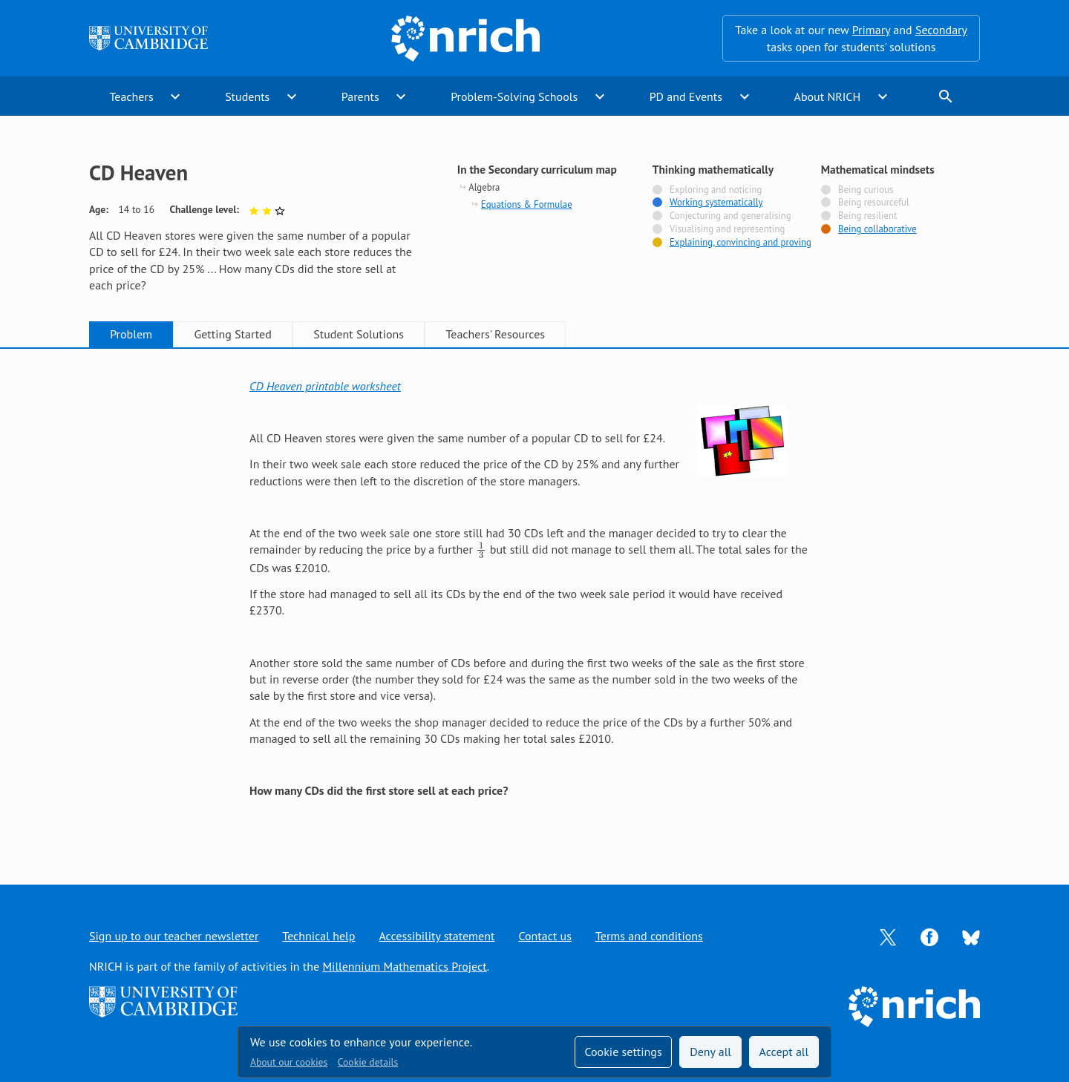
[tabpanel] (534, 601)
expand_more (175, 96)
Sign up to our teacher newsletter (173, 935)
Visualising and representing (727, 229)
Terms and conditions (649, 935)
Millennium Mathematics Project (404, 966)
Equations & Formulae (526, 204)
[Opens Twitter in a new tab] (888, 935)
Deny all (710, 1051)
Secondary (941, 29)
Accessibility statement (436, 935)
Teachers (131, 96)
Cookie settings (622, 1051)
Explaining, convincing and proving (740, 242)
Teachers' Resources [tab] (495, 334)
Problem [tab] (131, 334)
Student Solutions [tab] (358, 334)
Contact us (545, 935)
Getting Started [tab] (232, 334)
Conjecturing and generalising (730, 216)
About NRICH (827, 96)
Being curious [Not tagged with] (865, 190)
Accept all (784, 1051)
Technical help (318, 935)
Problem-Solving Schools (514, 96)
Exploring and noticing (716, 190)
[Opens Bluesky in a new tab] (971, 936)
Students (247, 96)
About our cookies (288, 1062)
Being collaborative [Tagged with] (877, 229)
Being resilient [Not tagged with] (867, 216)
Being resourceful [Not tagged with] (873, 202)
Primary (871, 29)
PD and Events (686, 96)
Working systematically (716, 202)
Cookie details (368, 1062)
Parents (360, 96)
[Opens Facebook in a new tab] (929, 935)
